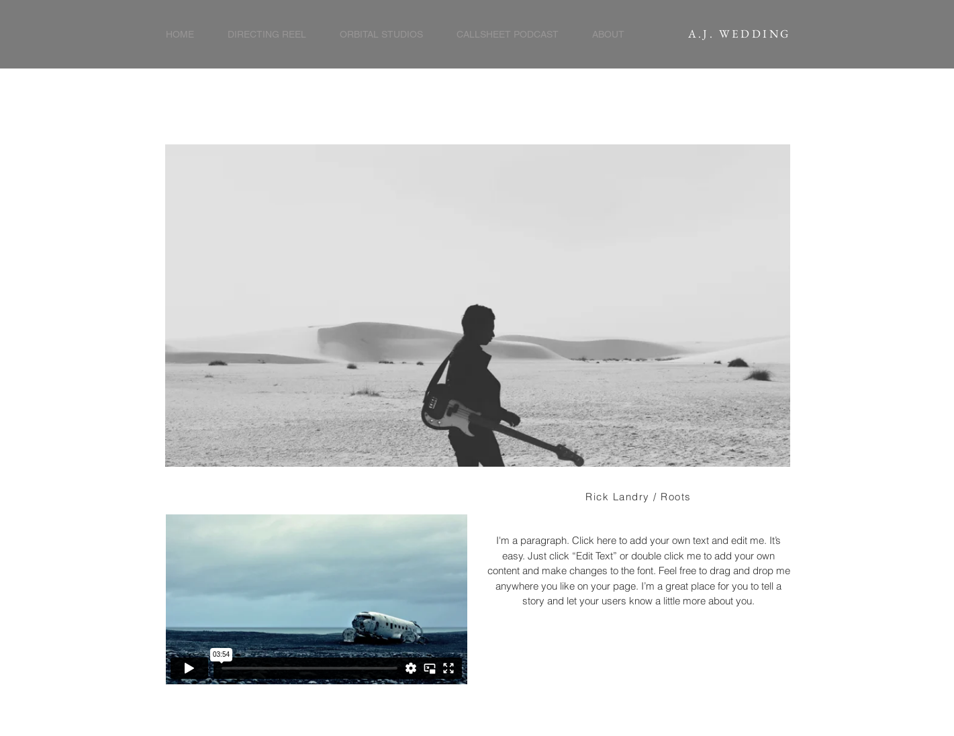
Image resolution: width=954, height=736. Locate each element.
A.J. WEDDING (739, 33)
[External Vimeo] (316, 599)
